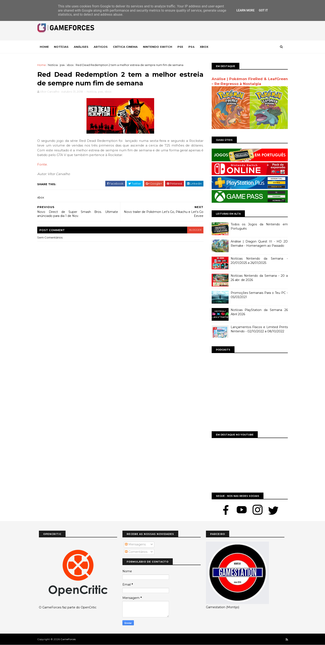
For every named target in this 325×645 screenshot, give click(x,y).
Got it (263, 10)
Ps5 (182, 46)
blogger (193, 230)
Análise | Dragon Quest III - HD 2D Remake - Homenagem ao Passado (257, 244)
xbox (72, 65)
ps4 (64, 65)
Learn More (245, 10)
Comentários (136, 552)
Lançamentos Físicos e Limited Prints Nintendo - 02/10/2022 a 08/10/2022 (257, 329)
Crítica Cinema (127, 46)
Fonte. (44, 165)
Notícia (54, 65)
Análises (82, 46)
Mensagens (135, 544)
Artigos (102, 46)
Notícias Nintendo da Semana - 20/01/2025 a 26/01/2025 (257, 261)
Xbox (206, 46)
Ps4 (193, 46)
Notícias (63, 46)
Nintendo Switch (159, 46)
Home (46, 46)
